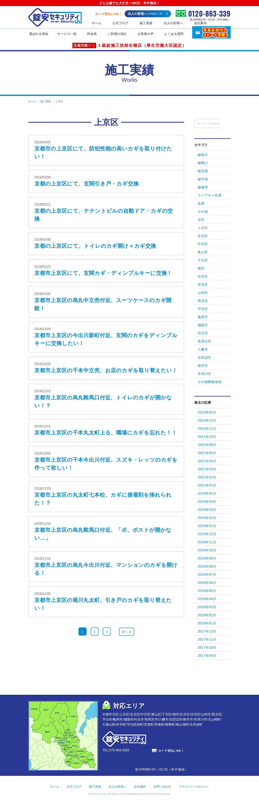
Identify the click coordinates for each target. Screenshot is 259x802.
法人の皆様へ (159, 23)
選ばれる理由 (38, 34)
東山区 (203, 252)
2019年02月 (207, 518)
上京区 (203, 227)
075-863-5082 (119, 750)
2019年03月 (207, 509)
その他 (203, 211)
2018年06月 (207, 582)
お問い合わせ (162, 786)
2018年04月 (207, 599)
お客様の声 (147, 34)
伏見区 (203, 284)
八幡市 (203, 349)
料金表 (93, 34)
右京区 (203, 276)
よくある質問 (176, 34)
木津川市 (204, 373)
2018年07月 (207, 574)
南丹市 (203, 365)
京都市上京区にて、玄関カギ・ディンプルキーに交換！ (103, 273)
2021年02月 (207, 477)
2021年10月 (207, 437)
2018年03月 (207, 607)
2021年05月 (207, 453)
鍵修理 (203, 187)
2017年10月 (207, 647)
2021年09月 (207, 445)
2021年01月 (207, 485)
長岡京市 (204, 341)
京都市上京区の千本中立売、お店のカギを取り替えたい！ (105, 370)
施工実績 (136, 23)
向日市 (203, 333)
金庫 (201, 203)
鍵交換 (203, 171)
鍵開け (203, 163)
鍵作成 (203, 179)
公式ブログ (114, 23)
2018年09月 (207, 558)
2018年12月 (207, 534)
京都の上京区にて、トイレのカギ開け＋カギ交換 (95, 246)
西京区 (203, 300)
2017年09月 (207, 655)
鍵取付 (203, 155)
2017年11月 (207, 639)
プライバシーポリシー (194, 786)
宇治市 (203, 309)
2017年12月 (207, 631)
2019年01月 (207, 526)
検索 (226, 123)
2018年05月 (207, 591)
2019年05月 (207, 493)
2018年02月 (207, 615)
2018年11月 (207, 542)
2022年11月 (207, 428)
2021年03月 (207, 469)
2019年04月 (207, 501)
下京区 (203, 260)
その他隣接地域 (210, 382)
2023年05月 (207, 412)
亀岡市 (203, 317)
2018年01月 (207, 623)
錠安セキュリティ (55, 17)
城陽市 (203, 325)
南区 (201, 268)
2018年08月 (207, 566)
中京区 (203, 244)
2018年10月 (207, 550)
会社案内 (182, 23)
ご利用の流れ (119, 34)
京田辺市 (204, 357)
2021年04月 (207, 461)
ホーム (95, 23)
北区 (201, 219)
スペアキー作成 (210, 195)
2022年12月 (207, 420)
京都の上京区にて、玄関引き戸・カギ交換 (86, 184)
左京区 (203, 236)
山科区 (203, 292)
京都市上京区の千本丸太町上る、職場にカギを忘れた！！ (105, 433)
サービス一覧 (69, 34)
